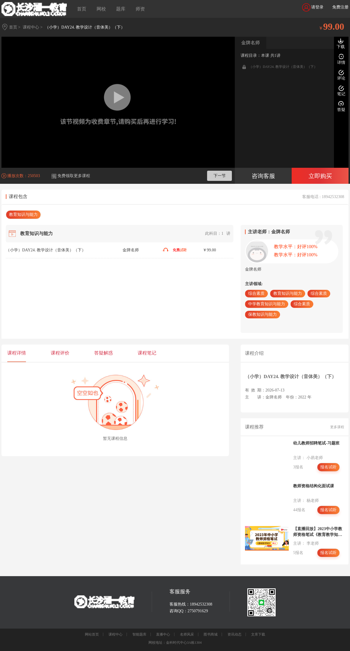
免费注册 (340, 7)
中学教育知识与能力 (266, 304)
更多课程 (337, 427)
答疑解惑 (103, 352)
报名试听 (328, 467)
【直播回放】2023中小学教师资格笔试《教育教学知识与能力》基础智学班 (317, 532)
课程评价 (60, 352)
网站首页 (92, 634)
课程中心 (115, 634)
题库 (120, 8)
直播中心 (163, 634)
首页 (81, 8)
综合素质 (256, 293)
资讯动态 (235, 634)
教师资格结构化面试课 (313, 486)
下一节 (220, 176)
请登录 (313, 7)
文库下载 (258, 634)
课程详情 (16, 352)
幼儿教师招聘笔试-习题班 (316, 443)
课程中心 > (32, 27)
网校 (101, 8)
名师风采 (187, 634)
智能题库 (139, 634)
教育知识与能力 (23, 214)
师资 (140, 8)
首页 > (14, 27)
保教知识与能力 (262, 314)
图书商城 (211, 634)
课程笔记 (147, 352)
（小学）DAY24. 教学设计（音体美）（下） (85, 27)
